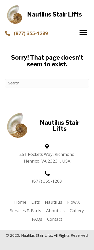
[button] (83, 33)
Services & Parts (25, 210)
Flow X (73, 202)
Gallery (77, 210)
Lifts (35, 202)
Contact (54, 219)
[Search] (47, 83)
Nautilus (53, 202)
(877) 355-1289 (31, 33)
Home (20, 202)
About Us (55, 210)
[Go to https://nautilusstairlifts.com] (47, 14)
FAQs (37, 219)
